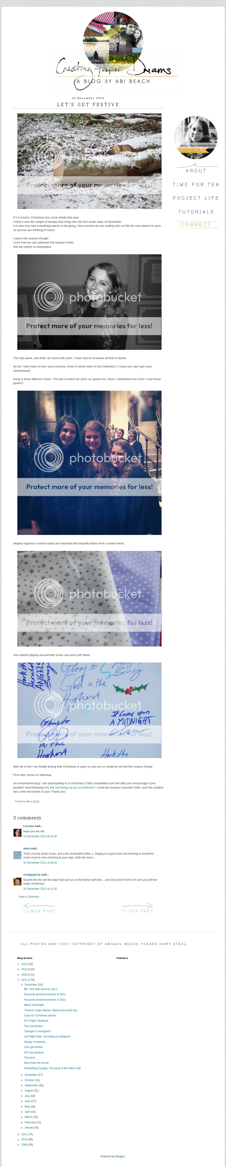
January (30, 1127)
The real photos (33, 1026)
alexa (26, 848)
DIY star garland (33, 1052)
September (32, 1085)
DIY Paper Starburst (36, 1020)
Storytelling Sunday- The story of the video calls (52, 1068)
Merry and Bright (34, 1005)
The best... (30, 1057)
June (28, 1101)
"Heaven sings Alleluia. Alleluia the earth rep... (51, 1010)
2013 (24, 974)
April (28, 1111)
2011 (24, 1134)
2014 (24, 969)
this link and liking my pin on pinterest (69, 787)
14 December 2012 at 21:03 (40, 888)
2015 (24, 964)
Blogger (120, 1156)
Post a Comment (29, 896)
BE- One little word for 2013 (40, 989)
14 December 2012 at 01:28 (40, 836)
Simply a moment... (35, 1041)
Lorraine (28, 826)
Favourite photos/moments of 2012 (45, 994)
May (27, 1106)
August (29, 1090)
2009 (24, 1144)
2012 (24, 979)
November (31, 1074)
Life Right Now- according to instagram (47, 1036)
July (27, 1096)
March (29, 1117)
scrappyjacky (32, 874)
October (30, 1080)
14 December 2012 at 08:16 (40, 862)
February (30, 1122)
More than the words (36, 1062)
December (31, 984)
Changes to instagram (37, 1031)
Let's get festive (33, 1047)
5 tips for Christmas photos (40, 1015)
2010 (24, 1139)
